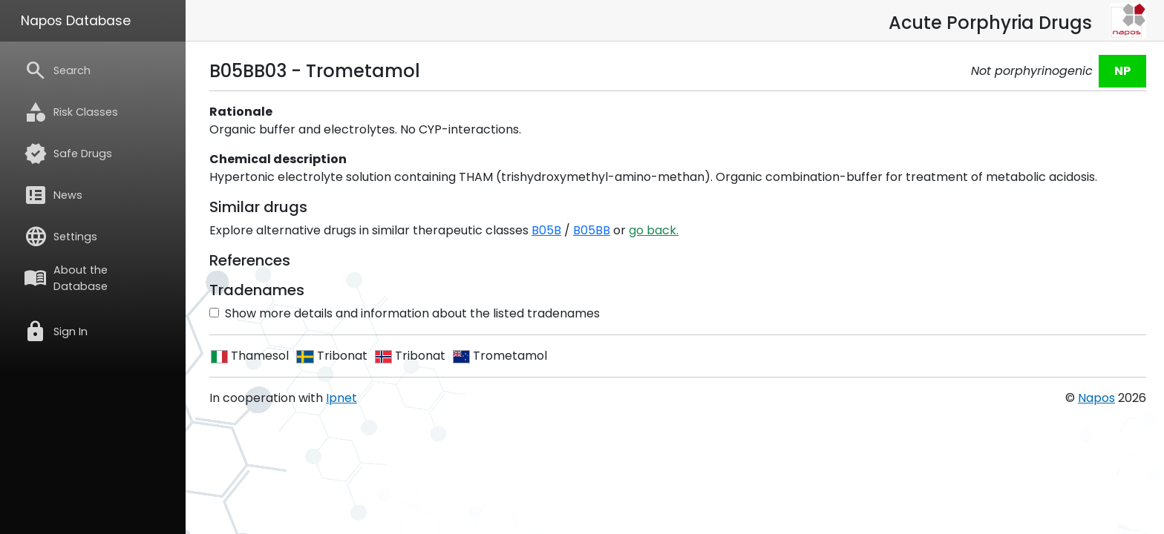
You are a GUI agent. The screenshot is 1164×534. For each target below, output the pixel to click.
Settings (60, 236)
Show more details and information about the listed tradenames (404, 313)
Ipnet (341, 397)
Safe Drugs (68, 153)
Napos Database (76, 21)
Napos (1096, 397)
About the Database (66, 278)
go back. (654, 230)
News (53, 195)
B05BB (591, 230)
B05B (546, 230)
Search (57, 70)
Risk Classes (71, 112)
